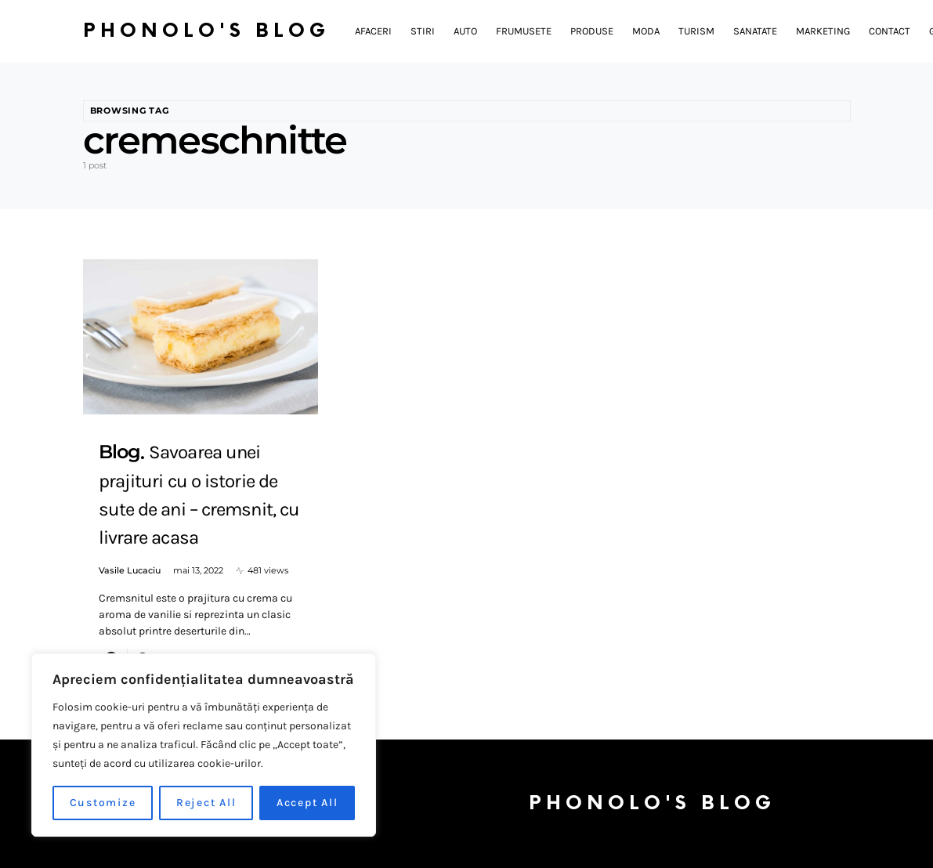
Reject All (206, 802)
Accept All (307, 802)
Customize (103, 802)
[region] (203, 745)
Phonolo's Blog (206, 31)
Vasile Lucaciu (130, 570)
